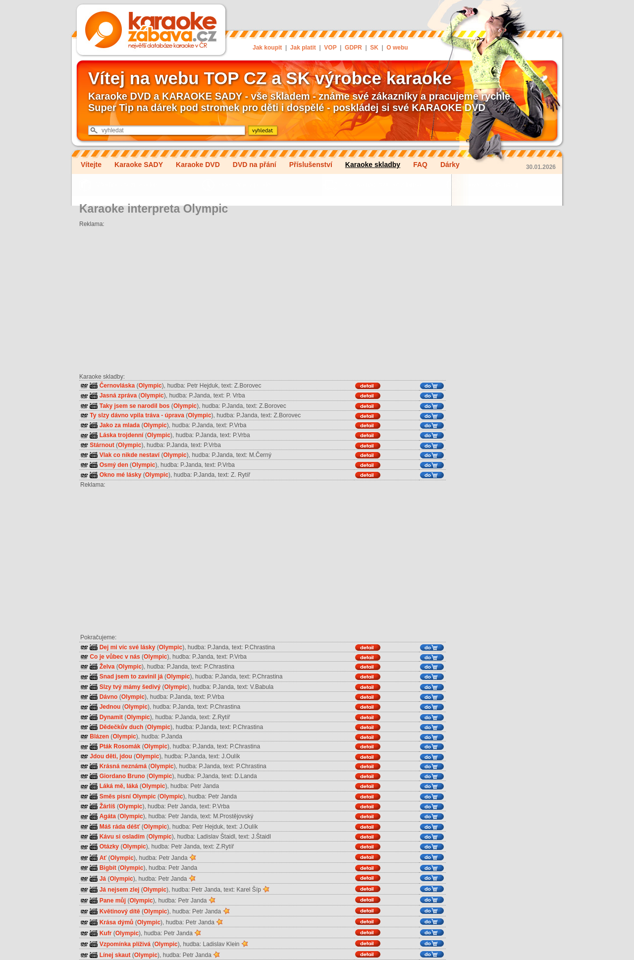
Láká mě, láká (119, 786)
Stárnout (102, 445)
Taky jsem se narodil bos (135, 405)
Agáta (108, 816)
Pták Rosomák (120, 746)
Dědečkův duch (122, 727)
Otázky (109, 847)
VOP (330, 47)
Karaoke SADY (138, 165)
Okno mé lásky (121, 475)
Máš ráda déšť (120, 826)
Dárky (450, 165)
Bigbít (108, 867)
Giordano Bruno (122, 776)
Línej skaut (115, 955)
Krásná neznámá (123, 766)
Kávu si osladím (122, 836)
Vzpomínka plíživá (125, 944)
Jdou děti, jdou (111, 756)
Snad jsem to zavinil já (131, 677)
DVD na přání (254, 165)
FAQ (420, 165)
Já (103, 878)
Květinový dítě (120, 911)
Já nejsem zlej (120, 889)
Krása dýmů (117, 922)
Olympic (149, 385)
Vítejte (91, 165)
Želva (107, 666)
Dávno (109, 696)
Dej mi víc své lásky (128, 647)
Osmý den (114, 464)
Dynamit (111, 717)
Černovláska (117, 385)
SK (374, 47)
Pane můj (113, 900)
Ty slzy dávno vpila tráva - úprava (137, 415)
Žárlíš (107, 806)
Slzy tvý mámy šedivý (130, 686)
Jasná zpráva (118, 396)
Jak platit (303, 47)
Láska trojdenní (122, 435)
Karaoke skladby (372, 165)
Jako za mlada (120, 425)
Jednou (110, 707)
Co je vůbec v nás (115, 656)
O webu (397, 47)
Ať (103, 857)
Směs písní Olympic (128, 796)
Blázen (99, 736)
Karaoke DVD (198, 165)
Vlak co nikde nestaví (129, 455)
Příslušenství (310, 165)
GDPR (353, 47)
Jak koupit (267, 47)
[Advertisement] (262, 296)
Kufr (106, 933)
